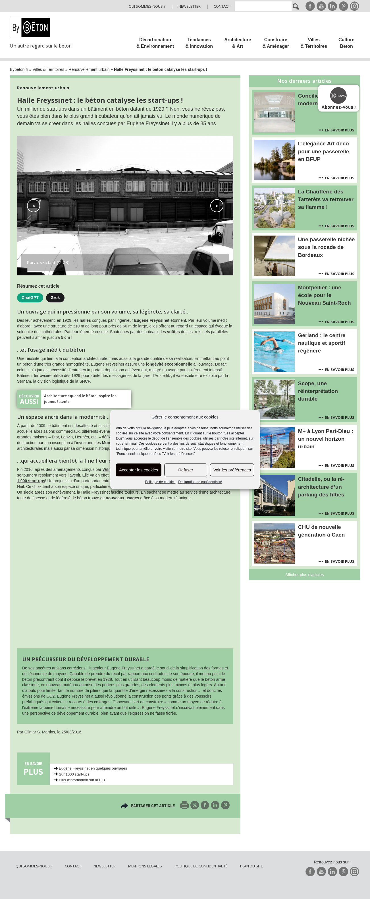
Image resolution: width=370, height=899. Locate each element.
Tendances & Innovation (199, 43)
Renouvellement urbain (89, 69)
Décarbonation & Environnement (155, 43)
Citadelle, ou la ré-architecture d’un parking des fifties (321, 486)
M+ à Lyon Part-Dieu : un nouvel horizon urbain (325, 439)
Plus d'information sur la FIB (82, 780)
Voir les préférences (232, 469)
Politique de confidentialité (201, 866)
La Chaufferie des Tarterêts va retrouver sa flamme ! (326, 199)
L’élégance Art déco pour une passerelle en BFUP (323, 151)
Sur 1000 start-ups (74, 774)
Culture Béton (346, 43)
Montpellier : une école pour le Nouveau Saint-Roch (324, 295)
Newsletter (189, 6)
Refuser (185, 469)
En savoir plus (339, 130)
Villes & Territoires (313, 43)
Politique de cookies (160, 482)
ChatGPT (30, 297)
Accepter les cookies (138, 469)
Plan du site (251, 866)
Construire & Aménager (275, 43)
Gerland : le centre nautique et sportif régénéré (322, 343)
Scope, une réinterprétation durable (318, 391)
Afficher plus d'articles (304, 574)
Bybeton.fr (19, 69)
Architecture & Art (237, 43)
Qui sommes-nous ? (147, 6)
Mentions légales (145, 866)
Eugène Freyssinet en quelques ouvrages (93, 768)
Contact (222, 6)
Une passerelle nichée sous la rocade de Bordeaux (326, 247)
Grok (55, 297)
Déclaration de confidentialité (200, 482)
